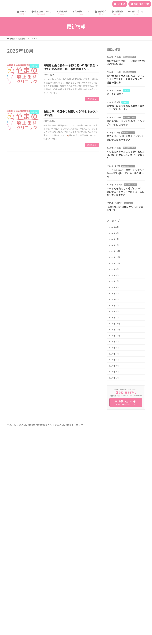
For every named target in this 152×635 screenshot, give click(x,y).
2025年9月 (114, 269)
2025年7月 (114, 281)
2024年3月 (114, 365)
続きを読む (91, 99)
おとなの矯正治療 (65, 483)
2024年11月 (114, 329)
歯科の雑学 (128, 203)
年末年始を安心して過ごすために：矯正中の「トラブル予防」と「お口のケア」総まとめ (126, 192)
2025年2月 (114, 311)
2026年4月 (114, 227)
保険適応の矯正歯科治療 (68, 514)
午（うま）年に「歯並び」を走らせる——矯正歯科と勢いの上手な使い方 (126, 173)
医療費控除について (66, 519)
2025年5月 (114, 293)
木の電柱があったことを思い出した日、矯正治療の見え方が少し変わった (126, 155)
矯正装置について (65, 457)
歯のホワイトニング (66, 498)
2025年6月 (114, 287)
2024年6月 (114, 347)
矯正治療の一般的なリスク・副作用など (49, 434)
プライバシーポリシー (19, 434)
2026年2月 (114, 239)
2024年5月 (114, 353)
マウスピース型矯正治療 (67, 488)
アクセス (61, 529)
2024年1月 (114, 377)
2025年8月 (114, 275)
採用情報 (61, 540)
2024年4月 (114, 359)
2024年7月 (114, 341)
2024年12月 (114, 323)
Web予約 (61, 555)
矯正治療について (129, 57)
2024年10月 (114, 335)
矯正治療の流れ (64, 473)
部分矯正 (61, 493)
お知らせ (126, 90)
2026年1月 (114, 245)
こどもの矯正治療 (65, 478)
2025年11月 (114, 257)
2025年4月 (114, 299)
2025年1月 (114, 317)
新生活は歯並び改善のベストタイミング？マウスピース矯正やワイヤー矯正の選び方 (126, 79)
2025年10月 (114, 263)
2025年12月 (114, 251)
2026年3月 (114, 233)
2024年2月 (114, 371)
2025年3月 (114, 305)
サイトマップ (76, 434)
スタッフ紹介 (63, 535)
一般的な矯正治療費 (66, 509)
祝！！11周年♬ (115, 94)
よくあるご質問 (64, 462)
